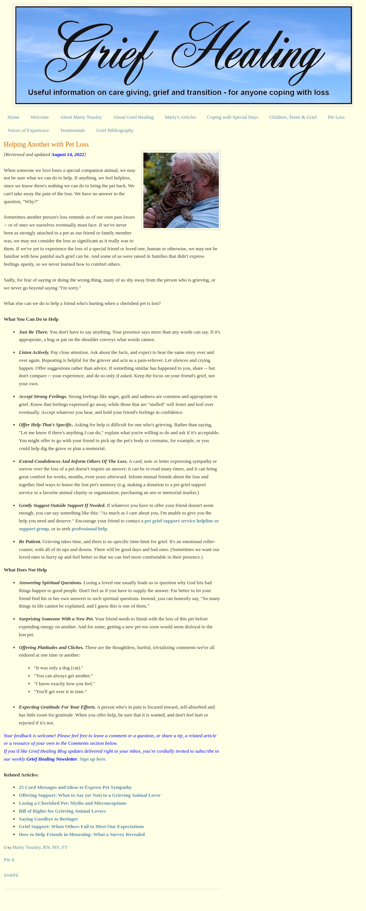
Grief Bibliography (115, 130)
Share (11, 875)
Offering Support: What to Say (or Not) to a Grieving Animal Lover (90, 795)
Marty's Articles (180, 117)
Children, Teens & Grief (293, 117)
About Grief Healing (133, 117)
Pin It (9, 859)
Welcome (40, 117)
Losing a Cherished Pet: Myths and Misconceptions (72, 803)
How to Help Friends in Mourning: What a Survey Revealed (82, 834)
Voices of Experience (28, 130)
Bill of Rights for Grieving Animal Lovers (62, 811)
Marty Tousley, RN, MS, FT (40, 847)
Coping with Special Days (232, 117)
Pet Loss (336, 117)
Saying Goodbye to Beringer (48, 819)
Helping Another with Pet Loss (46, 144)
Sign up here (93, 759)
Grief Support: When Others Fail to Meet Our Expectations (81, 826)
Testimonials (72, 130)
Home (14, 117)
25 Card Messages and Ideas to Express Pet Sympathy (75, 787)
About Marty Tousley (81, 117)
